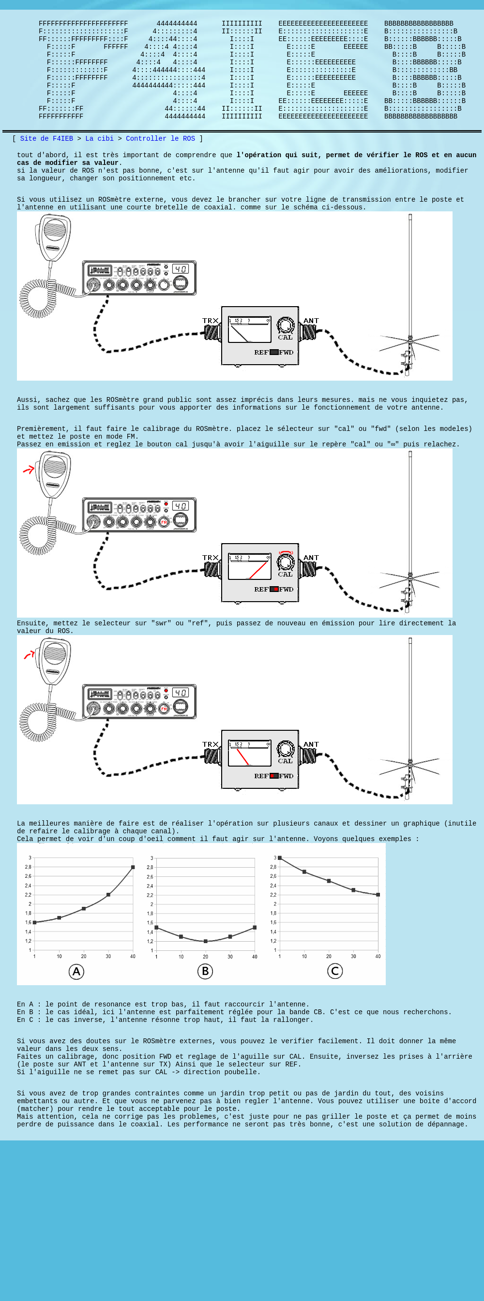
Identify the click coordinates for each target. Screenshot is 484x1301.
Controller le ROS (160, 159)
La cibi (99, 159)
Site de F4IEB (46, 159)
